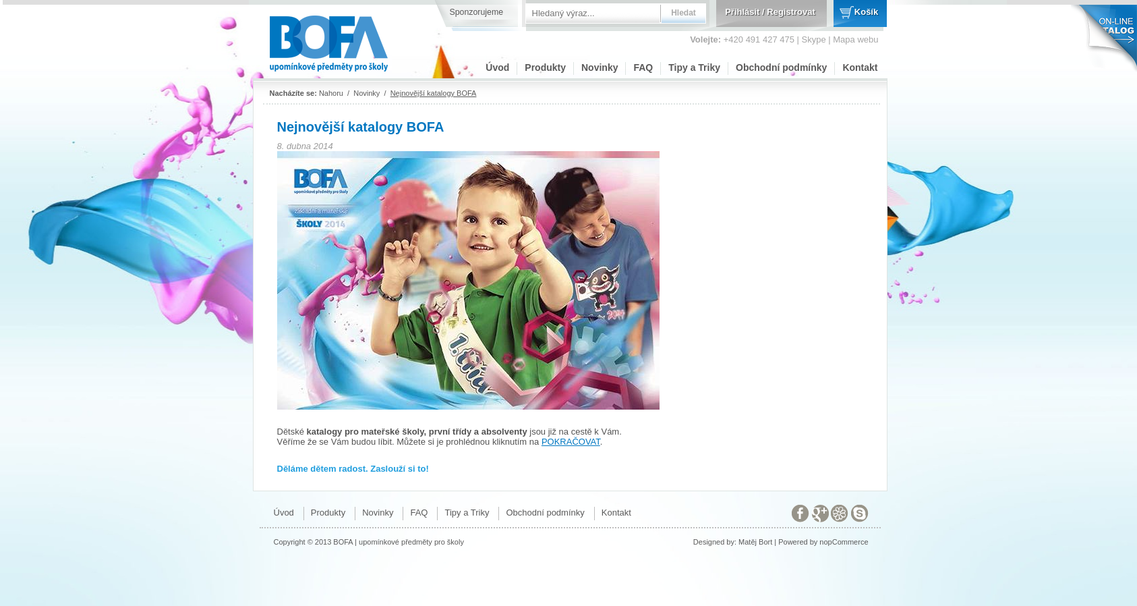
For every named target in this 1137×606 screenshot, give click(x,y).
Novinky (599, 67)
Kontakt (859, 67)
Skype (814, 39)
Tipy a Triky (694, 67)
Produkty (545, 67)
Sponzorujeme (477, 12)
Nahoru (331, 93)
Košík (866, 12)
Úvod (497, 67)
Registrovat (791, 12)
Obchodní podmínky (781, 67)
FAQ (643, 67)
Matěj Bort (755, 542)
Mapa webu (855, 39)
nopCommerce (843, 542)
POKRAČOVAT (571, 442)
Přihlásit (742, 12)
